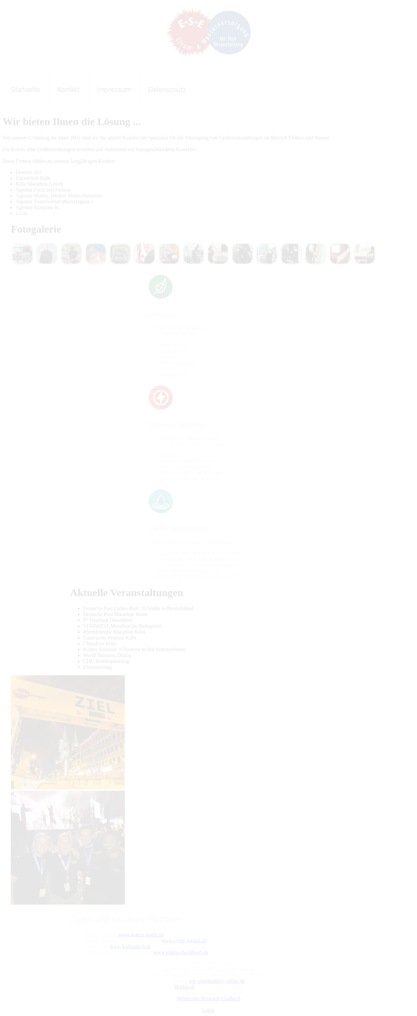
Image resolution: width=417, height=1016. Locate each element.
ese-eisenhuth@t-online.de (217, 981)
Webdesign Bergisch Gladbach (209, 998)
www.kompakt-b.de (130, 946)
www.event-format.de (184, 940)
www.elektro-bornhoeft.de (180, 952)
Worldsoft (184, 987)
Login (208, 1010)
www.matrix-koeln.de (141, 934)
